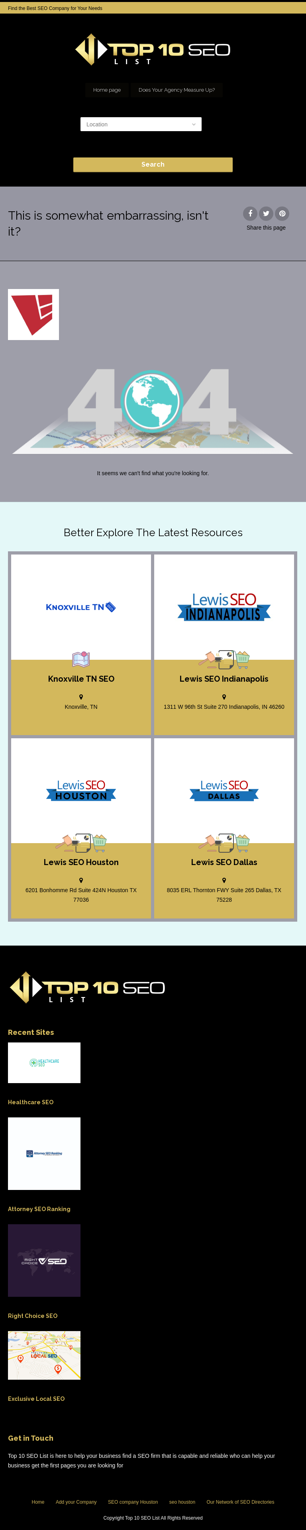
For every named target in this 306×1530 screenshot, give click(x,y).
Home (38, 1502)
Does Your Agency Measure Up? (177, 90)
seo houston (182, 1502)
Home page (107, 90)
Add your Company (76, 1502)
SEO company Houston (133, 1502)
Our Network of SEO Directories (240, 1502)
